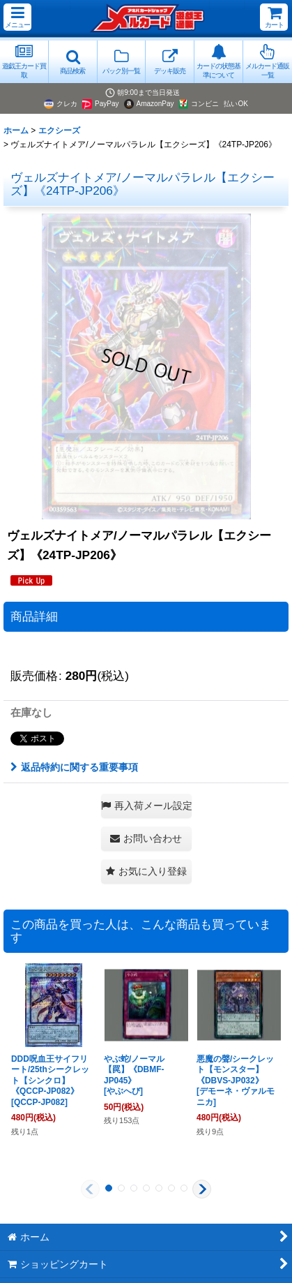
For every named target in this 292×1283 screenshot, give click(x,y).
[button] (17, 17)
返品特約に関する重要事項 (74, 767)
